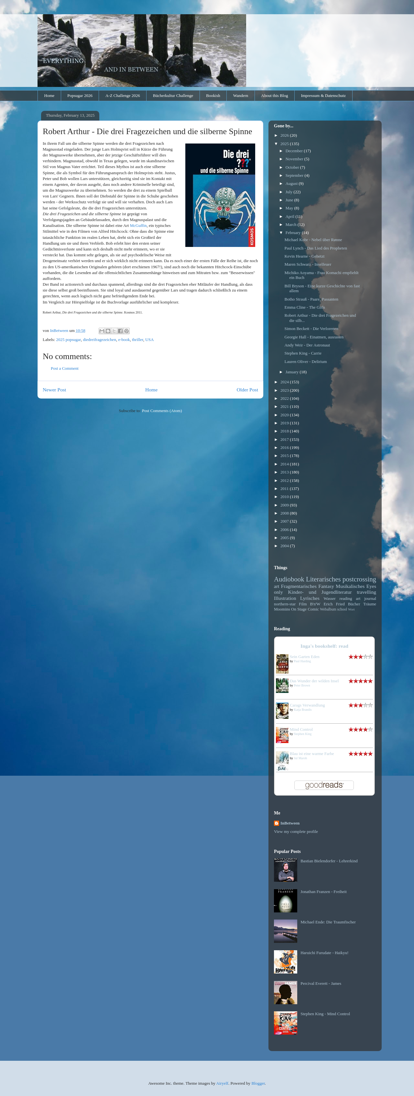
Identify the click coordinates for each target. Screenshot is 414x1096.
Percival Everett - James (320, 983)
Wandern (240, 95)
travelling (366, 592)
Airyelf (222, 1083)
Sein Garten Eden (305, 656)
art (276, 586)
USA (149, 339)
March (292, 224)
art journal (366, 598)
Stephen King (303, 734)
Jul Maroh (300, 758)
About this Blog (274, 95)
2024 (285, 381)
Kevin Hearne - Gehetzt (304, 256)
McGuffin (138, 225)
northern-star (285, 603)
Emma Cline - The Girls (304, 307)
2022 (285, 398)
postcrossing (359, 579)
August (292, 183)
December (295, 150)
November (295, 158)
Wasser (329, 598)
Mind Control (301, 729)
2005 (285, 537)
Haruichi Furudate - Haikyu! (324, 952)
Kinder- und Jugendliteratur (320, 592)
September (295, 175)
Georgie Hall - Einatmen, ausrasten (313, 337)
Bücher (354, 603)
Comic (313, 609)
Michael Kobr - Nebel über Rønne (313, 239)
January (293, 371)
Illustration (285, 598)
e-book (124, 339)
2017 (285, 439)
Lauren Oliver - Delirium (305, 361)
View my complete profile (296, 831)
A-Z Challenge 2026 (122, 95)
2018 (285, 431)
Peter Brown (302, 685)
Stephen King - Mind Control (325, 1013)
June (290, 199)
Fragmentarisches (299, 586)
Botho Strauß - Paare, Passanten (311, 299)
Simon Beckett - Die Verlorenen (311, 328)
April (291, 216)
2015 (285, 455)
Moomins (282, 609)
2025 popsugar (68, 339)
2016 (285, 447)
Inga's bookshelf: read (324, 646)
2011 (285, 488)
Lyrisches (310, 598)
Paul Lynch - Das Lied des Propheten (315, 248)
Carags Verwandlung (307, 705)
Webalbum (328, 609)
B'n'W (315, 603)
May (290, 208)
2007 (285, 521)
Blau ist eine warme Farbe (312, 753)
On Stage (299, 609)
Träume (369, 603)
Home (49, 95)
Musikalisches (350, 586)
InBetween (290, 823)
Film (303, 603)
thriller (137, 339)
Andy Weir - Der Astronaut (307, 345)
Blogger (258, 1083)
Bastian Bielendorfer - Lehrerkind (329, 860)
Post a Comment (65, 368)
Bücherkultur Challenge (173, 95)
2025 (285, 143)
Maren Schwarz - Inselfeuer (307, 264)
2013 (285, 472)
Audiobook (289, 579)
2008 (285, 513)
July (290, 191)
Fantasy (326, 586)
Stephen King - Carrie (302, 353)
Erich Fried (333, 603)
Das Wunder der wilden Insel (314, 680)
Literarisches (323, 579)
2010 (285, 496)
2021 (285, 406)
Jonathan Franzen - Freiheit (323, 891)
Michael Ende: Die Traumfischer (328, 922)
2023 (285, 390)
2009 (285, 505)
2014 (285, 464)
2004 (285, 545)
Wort (351, 609)
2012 (285, 480)
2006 (285, 529)
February (294, 232)
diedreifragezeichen (99, 339)
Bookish (213, 95)
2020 (285, 414)
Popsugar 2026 (80, 95)
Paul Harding (302, 661)
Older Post (247, 389)
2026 (285, 135)
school (342, 609)
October (293, 167)
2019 (285, 422)
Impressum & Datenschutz (323, 95)
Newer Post (54, 389)
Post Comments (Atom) (162, 410)
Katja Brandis (303, 709)
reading (346, 598)
